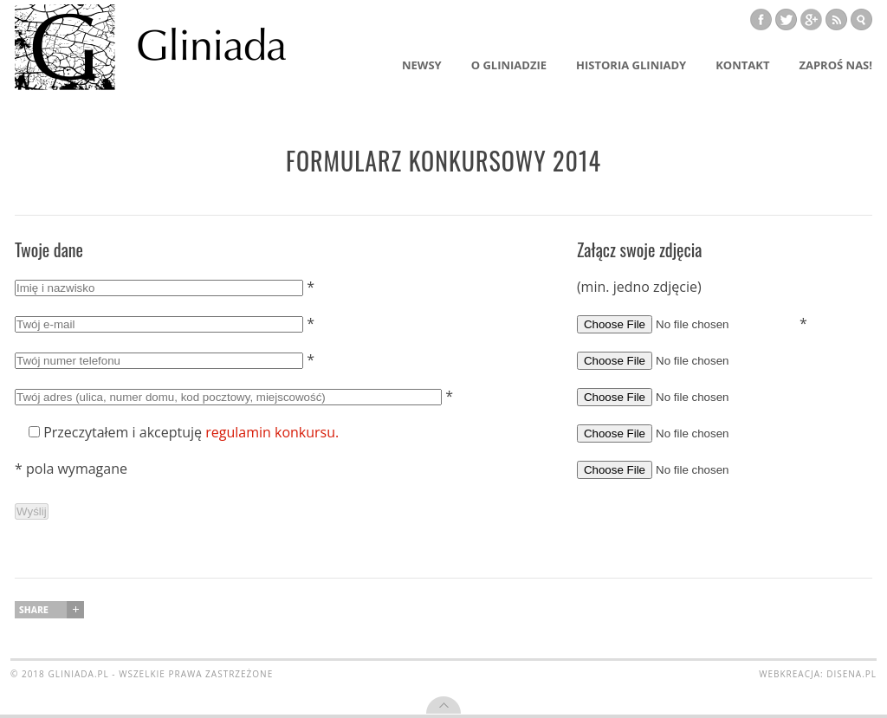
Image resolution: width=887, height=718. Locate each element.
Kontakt (742, 65)
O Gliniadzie (509, 65)
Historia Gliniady (631, 65)
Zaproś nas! (835, 65)
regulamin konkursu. (272, 432)
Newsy (422, 65)
